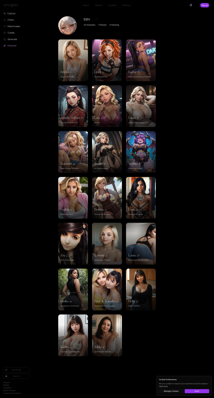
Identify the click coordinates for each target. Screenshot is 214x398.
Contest (112, 5)
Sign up (205, 5)
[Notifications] (190, 5)
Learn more (163, 386)
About (86, 5)
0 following (128, 25)
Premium (126, 5)
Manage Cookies (171, 391)
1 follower (116, 25)
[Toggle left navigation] (4, 146)
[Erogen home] (11, 5)
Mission (99, 5)
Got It (197, 391)
